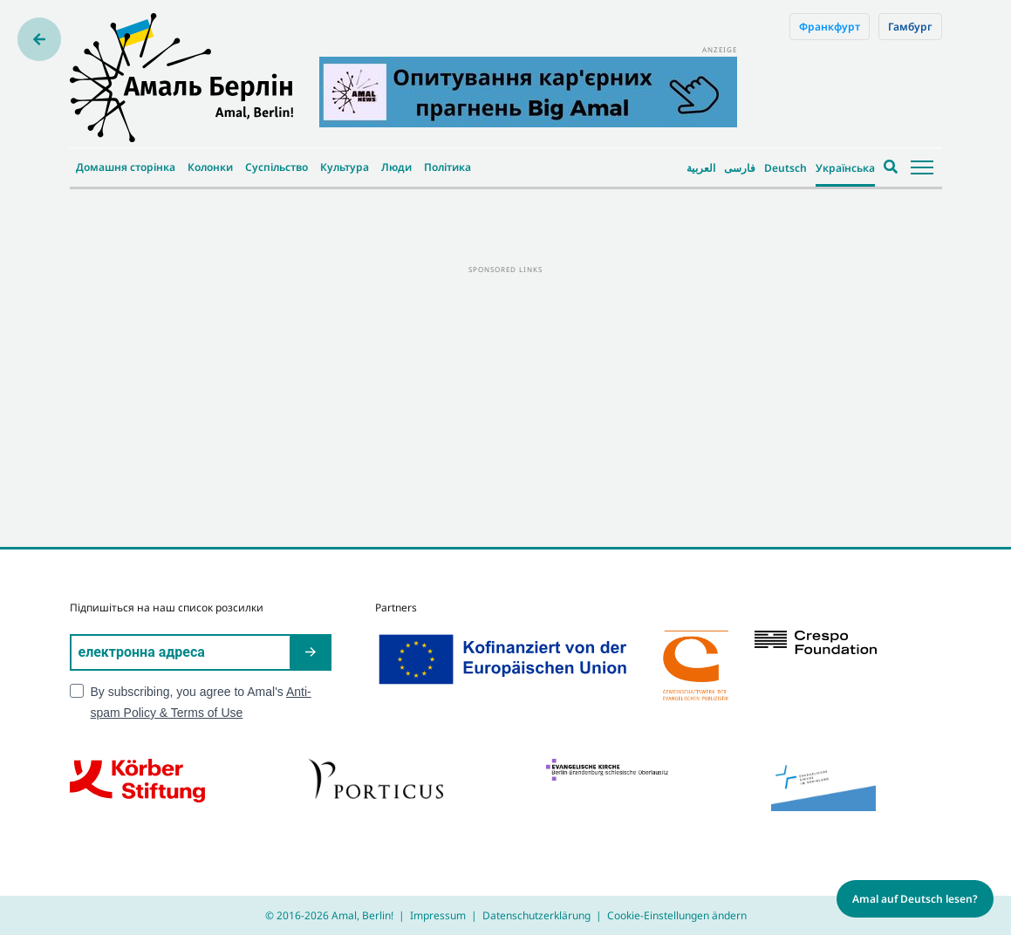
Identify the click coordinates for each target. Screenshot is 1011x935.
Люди (396, 167)
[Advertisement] (506, 398)
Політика (447, 167)
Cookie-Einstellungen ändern (677, 915)
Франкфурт (829, 26)
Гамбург (910, 26)
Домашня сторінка (125, 167)
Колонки (210, 167)
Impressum (438, 915)
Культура (344, 167)
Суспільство (276, 167)
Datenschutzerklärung (536, 915)
